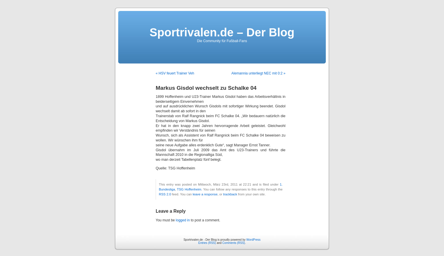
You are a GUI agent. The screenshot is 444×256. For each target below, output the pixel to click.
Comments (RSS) (233, 242)
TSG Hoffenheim (189, 189)
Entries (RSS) (207, 242)
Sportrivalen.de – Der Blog (222, 32)
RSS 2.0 (165, 194)
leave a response (205, 194)
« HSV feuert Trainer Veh (175, 73)
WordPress (253, 239)
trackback (230, 194)
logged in (183, 220)
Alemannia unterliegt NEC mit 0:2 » (258, 73)
